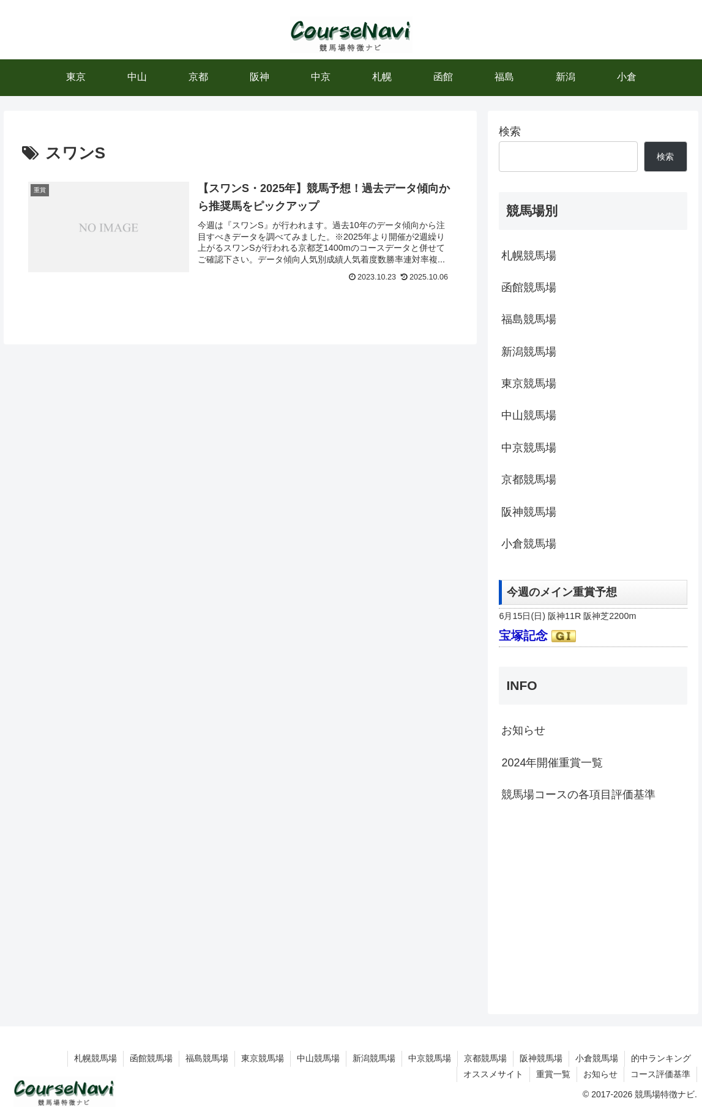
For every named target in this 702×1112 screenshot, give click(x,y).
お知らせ (523, 730)
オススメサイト (493, 1074)
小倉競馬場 (528, 544)
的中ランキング (661, 1058)
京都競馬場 (528, 479)
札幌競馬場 (528, 256)
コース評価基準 (660, 1074)
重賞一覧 (553, 1074)
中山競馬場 (528, 415)
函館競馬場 (528, 287)
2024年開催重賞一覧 (552, 763)
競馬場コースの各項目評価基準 (578, 794)
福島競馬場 (528, 319)
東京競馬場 (528, 383)
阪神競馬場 (528, 512)
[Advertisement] (593, 907)
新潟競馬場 (528, 352)
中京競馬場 (528, 448)
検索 (510, 131)
